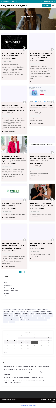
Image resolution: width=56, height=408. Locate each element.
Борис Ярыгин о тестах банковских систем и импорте (18, 369)
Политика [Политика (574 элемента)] (50, 313)
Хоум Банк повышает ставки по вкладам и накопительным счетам (41, 107)
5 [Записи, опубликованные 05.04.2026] (48, 338)
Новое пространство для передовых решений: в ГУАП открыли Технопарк (24, 377)
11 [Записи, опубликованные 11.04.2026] (41, 340)
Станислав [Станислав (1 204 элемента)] (22, 315)
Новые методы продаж (7, 61)
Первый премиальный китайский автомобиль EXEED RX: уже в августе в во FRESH (13, 107)
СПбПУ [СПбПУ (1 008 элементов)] (16, 315)
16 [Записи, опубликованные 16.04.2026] (28, 342)
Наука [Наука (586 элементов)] (11, 313)
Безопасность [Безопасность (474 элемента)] (6, 311)
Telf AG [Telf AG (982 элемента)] (38, 309)
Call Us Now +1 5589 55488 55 (47, 1)
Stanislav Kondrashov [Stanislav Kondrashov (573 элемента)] (30, 309)
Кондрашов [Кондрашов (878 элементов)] (43, 311)
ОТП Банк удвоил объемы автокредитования (12, 204)
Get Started (46, 5)
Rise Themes (52, 400)
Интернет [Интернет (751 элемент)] (29, 311)
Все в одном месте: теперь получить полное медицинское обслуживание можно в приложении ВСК (42, 159)
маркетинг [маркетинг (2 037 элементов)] (6, 320)
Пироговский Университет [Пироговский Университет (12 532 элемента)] (41, 313)
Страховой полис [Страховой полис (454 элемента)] (37, 315)
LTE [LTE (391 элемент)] (22, 309)
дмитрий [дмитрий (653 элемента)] (34, 317)
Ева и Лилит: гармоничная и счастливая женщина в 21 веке (41, 204)
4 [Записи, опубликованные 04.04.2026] (41, 338)
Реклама (6, 293)
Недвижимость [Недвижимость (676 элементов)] (18, 313)
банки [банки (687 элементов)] (21, 317)
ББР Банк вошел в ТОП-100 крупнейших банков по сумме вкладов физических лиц (13, 245)
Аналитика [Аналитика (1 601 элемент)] (45, 309)
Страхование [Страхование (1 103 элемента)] (28, 315)
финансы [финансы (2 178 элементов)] (6, 322)
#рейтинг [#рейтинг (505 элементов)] (14, 309)
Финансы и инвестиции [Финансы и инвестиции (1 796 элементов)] (47, 315)
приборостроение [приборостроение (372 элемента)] (30, 320)
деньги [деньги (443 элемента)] (29, 317)
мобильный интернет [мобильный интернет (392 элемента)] (14, 320)
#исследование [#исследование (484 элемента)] (7, 309)
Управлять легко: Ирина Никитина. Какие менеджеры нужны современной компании (14, 158)
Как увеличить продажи (14, 5)
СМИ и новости (8, 296)
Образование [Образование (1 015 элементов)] (25, 313)
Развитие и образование (11, 290)
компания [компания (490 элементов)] (47, 317)
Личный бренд (8, 285)
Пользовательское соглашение (28, 405)
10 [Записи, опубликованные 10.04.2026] (34, 340)
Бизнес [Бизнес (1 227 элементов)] (13, 311)
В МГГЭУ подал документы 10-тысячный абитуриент (13, 54)
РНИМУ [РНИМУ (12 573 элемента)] (5, 315)
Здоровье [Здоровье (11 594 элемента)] (23, 311)
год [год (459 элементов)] (25, 317)
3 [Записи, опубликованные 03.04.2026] (34, 338)
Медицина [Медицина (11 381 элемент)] (6, 313)
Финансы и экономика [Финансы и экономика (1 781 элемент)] (8, 317)
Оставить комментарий (9, 77)
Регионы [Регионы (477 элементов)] (11, 315)
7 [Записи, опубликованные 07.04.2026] (14, 340)
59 (31, 272)
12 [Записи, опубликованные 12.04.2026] (48, 340)
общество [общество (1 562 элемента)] (23, 320)
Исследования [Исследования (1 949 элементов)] (36, 311)
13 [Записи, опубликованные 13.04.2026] (7, 342)
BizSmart (43, 399)
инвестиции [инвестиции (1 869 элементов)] (40, 317)
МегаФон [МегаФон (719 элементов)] (49, 311)
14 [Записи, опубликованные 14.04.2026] (14, 342)
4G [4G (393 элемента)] (19, 309)
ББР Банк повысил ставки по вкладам (41, 244)
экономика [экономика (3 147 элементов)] (12, 322)
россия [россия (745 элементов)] (37, 320)
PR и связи (7, 280)
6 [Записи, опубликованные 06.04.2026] (7, 340)
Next (34, 272)
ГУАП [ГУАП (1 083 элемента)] (17, 311)
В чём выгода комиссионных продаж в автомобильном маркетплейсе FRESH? (41, 55)
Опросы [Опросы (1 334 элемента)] (31, 313)
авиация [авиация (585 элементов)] (16, 317)
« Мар (5, 352)
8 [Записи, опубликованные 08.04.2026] (21, 340)
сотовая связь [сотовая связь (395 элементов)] (44, 320)
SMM (5, 282)
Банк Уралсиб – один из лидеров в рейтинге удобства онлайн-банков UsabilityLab (26, 367)
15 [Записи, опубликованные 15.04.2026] (21, 342)
